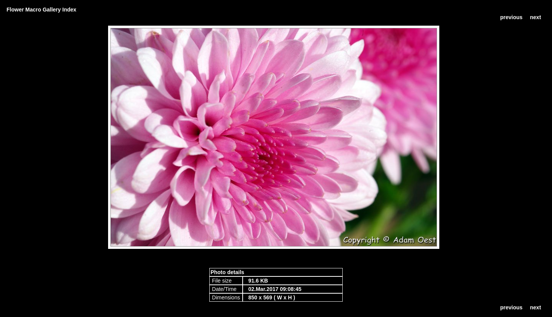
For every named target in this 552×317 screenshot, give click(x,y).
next (535, 17)
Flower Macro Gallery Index (41, 10)
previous (511, 17)
